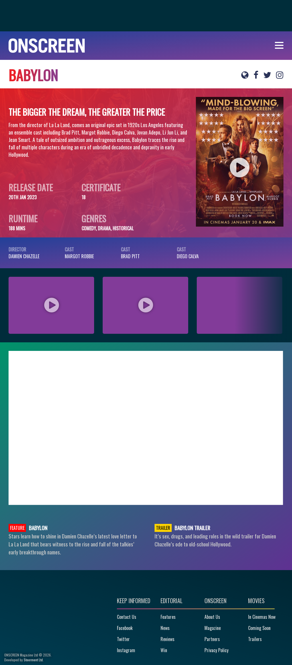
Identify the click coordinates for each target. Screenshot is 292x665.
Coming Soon (259, 628)
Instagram (126, 650)
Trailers (255, 639)
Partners (212, 639)
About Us (212, 616)
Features (168, 616)
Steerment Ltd (33, 659)
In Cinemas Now (261, 616)
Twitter (123, 639)
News (165, 628)
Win (164, 650)
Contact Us (126, 616)
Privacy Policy (216, 650)
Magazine (212, 628)
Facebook (125, 628)
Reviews (168, 639)
